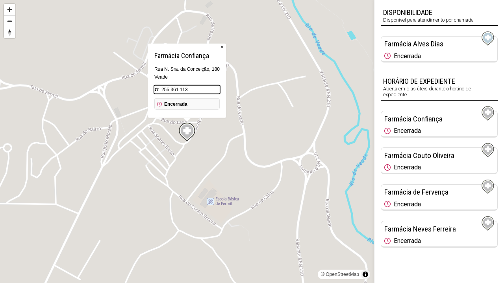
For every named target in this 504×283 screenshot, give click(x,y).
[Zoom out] (9, 21)
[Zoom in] (9, 9)
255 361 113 (174, 89)
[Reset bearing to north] (9, 32)
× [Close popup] (222, 47)
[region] (187, 141)
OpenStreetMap (342, 274)
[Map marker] (187, 132)
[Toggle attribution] (365, 274)
